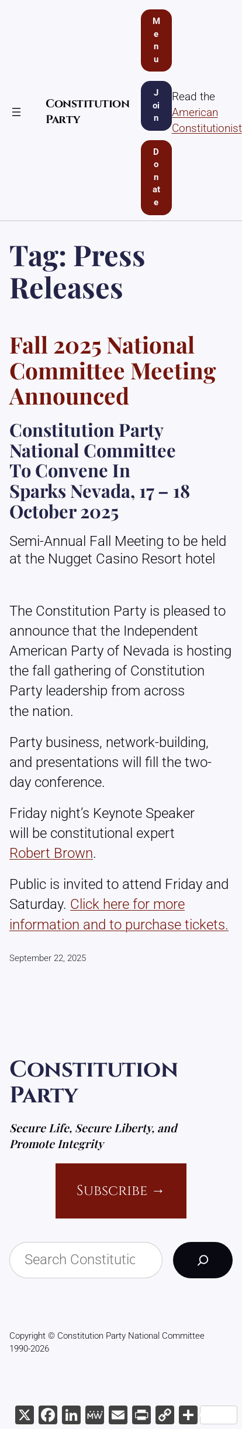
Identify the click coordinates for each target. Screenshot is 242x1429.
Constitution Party (93, 1082)
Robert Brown (51, 852)
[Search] (203, 1260)
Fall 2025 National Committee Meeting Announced (112, 370)
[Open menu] (16, 112)
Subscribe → (121, 1190)
